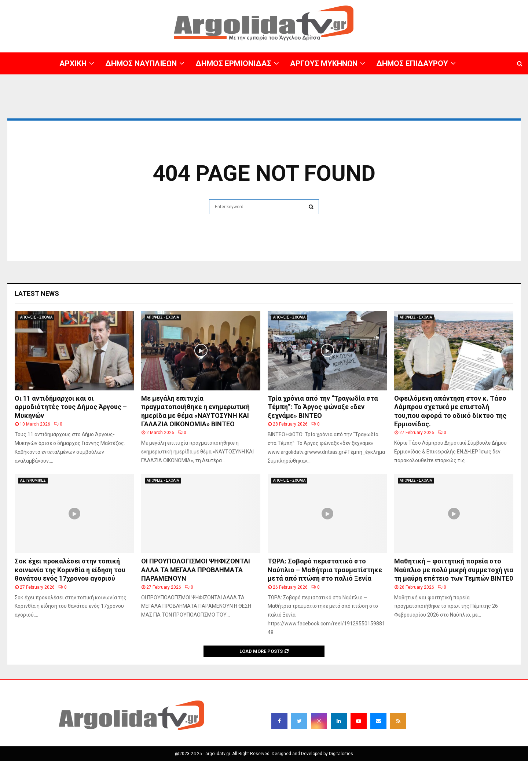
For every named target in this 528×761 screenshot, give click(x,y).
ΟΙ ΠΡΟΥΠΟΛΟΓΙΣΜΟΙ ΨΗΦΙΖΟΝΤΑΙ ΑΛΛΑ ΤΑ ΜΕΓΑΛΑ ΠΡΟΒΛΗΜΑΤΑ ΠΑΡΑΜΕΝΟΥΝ (195, 569)
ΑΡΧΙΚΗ (73, 63)
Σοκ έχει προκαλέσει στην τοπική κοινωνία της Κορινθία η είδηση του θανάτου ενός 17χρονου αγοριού (70, 569)
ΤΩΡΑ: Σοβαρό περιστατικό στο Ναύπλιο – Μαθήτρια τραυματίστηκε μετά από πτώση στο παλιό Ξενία (325, 569)
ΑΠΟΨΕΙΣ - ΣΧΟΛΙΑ (36, 317)
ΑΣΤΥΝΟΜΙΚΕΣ (33, 480)
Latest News (37, 293)
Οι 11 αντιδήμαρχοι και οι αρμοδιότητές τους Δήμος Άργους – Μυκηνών (71, 406)
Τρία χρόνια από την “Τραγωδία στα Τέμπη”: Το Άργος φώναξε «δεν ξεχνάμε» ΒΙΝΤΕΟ (323, 406)
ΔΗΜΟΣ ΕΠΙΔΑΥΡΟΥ (412, 63)
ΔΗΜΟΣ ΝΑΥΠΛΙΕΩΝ (141, 63)
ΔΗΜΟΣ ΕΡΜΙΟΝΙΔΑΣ (233, 63)
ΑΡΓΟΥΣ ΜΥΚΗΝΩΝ (324, 63)
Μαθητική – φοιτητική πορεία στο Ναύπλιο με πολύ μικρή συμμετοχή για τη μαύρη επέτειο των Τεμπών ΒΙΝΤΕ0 (453, 569)
